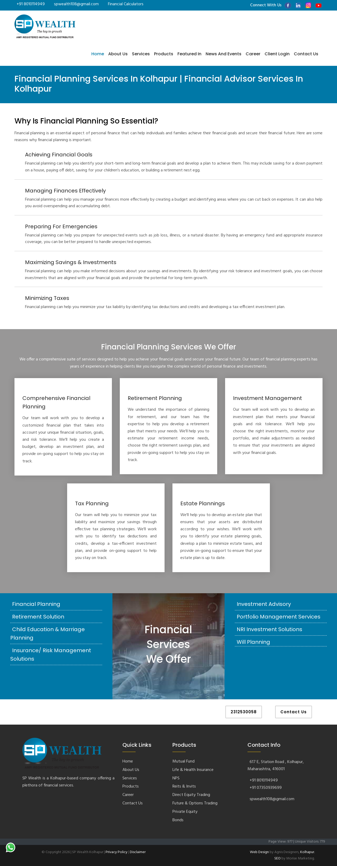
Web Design (259, 852)
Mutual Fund (183, 761)
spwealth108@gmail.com (76, 4)
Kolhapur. (307, 852)
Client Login (277, 54)
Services (141, 54)
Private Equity (184, 811)
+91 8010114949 (31, 4)
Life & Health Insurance (193, 769)
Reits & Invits (184, 786)
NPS (176, 778)
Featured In (189, 54)
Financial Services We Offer (168, 644)
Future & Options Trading (194, 803)
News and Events (223, 54)
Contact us (306, 54)
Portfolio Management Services (278, 616)
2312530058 (244, 712)
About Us (118, 54)
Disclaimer (138, 852)
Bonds (178, 820)
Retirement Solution (38, 616)
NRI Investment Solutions (269, 629)
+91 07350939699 (266, 787)
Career (253, 54)
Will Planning (253, 642)
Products (163, 54)
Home (97, 54)
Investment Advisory (264, 604)
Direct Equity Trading (191, 794)
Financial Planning (36, 604)
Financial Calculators (125, 4)
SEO (277, 858)
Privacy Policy (116, 852)
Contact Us (293, 712)
